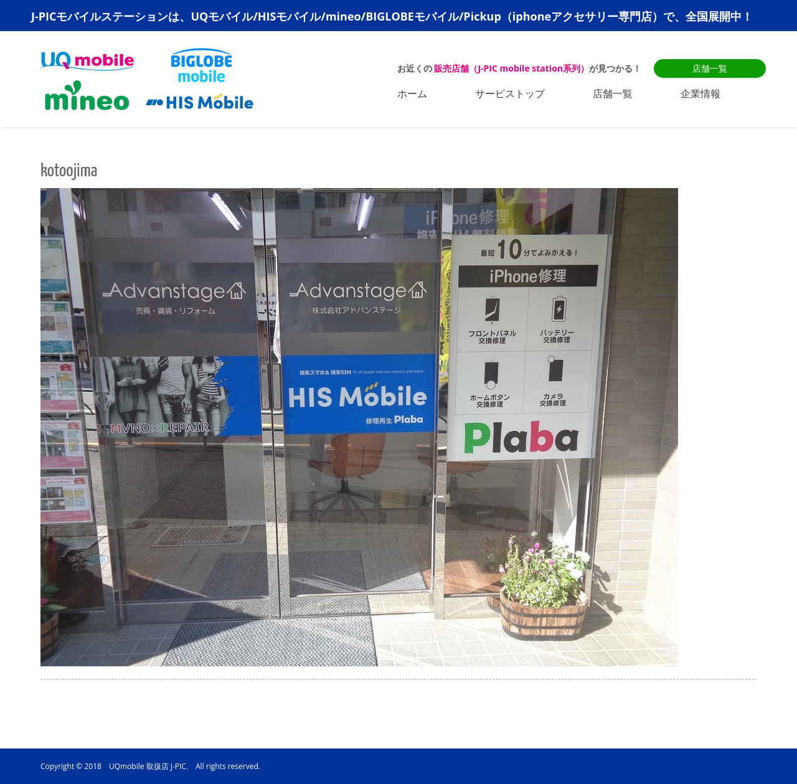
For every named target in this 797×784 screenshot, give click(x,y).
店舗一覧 (709, 68)
